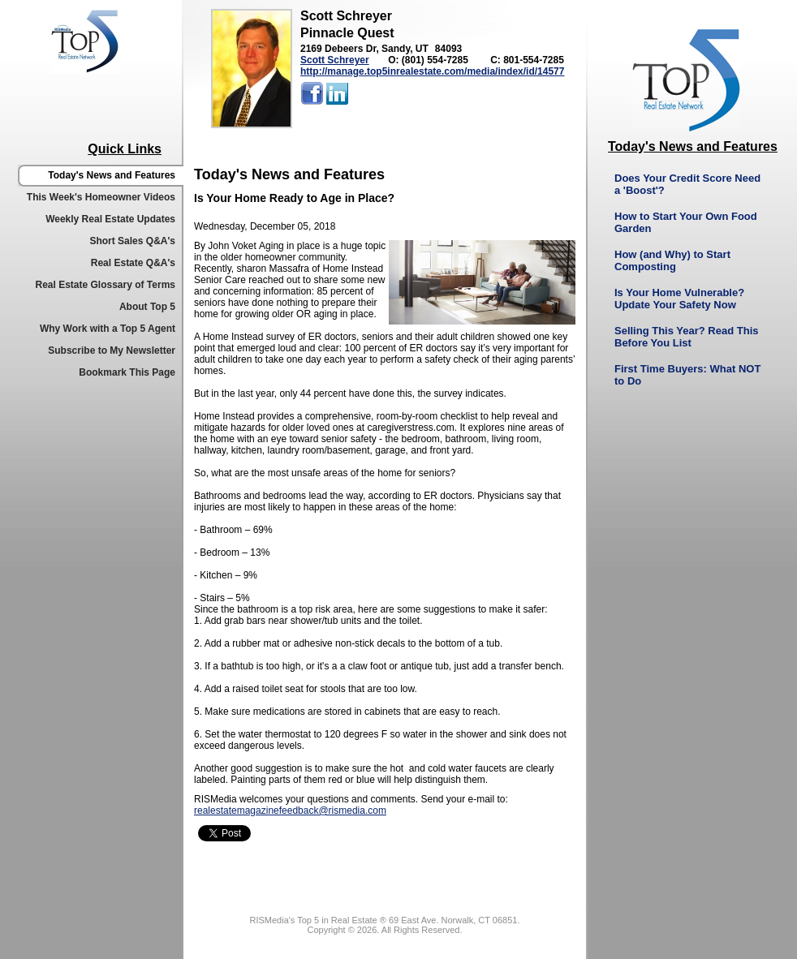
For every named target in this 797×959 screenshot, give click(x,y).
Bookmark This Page (127, 372)
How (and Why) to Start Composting (672, 260)
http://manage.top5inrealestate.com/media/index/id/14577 (432, 71)
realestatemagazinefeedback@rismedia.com (290, 810)
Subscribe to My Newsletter (111, 350)
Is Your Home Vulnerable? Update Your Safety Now (679, 298)
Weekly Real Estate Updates (110, 219)
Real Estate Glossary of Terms (105, 284)
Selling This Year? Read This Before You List (686, 337)
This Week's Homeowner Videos (101, 197)
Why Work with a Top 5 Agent (107, 328)
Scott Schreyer (334, 60)
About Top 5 (147, 306)
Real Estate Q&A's (133, 263)
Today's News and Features (111, 175)
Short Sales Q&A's (132, 241)
